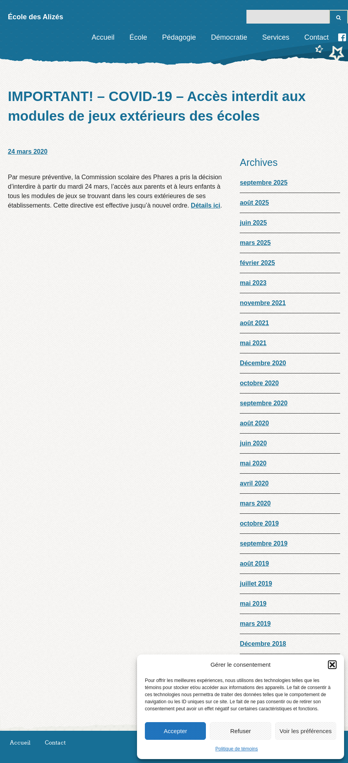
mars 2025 (255, 242)
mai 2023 (253, 282)
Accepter (175, 731)
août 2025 (254, 202)
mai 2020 (253, 463)
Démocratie (229, 37)
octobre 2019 (259, 523)
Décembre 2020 (263, 363)
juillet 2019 (256, 583)
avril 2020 (254, 483)
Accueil (103, 37)
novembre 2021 (263, 303)
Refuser (240, 731)
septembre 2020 (263, 403)
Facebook (342, 37)
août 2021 (254, 323)
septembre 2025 (263, 182)
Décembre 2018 (263, 643)
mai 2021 (253, 343)
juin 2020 (253, 443)
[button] (332, 665)
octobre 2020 (259, 383)
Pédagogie (179, 37)
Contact (316, 37)
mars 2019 (255, 623)
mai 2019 (253, 603)
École (138, 37)
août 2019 (254, 563)
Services (275, 37)
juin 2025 (253, 222)
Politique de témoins (236, 749)
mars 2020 (255, 503)
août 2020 (254, 423)
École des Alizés (35, 17)
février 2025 (257, 262)
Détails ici (205, 205)
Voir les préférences (306, 731)
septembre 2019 (263, 543)
